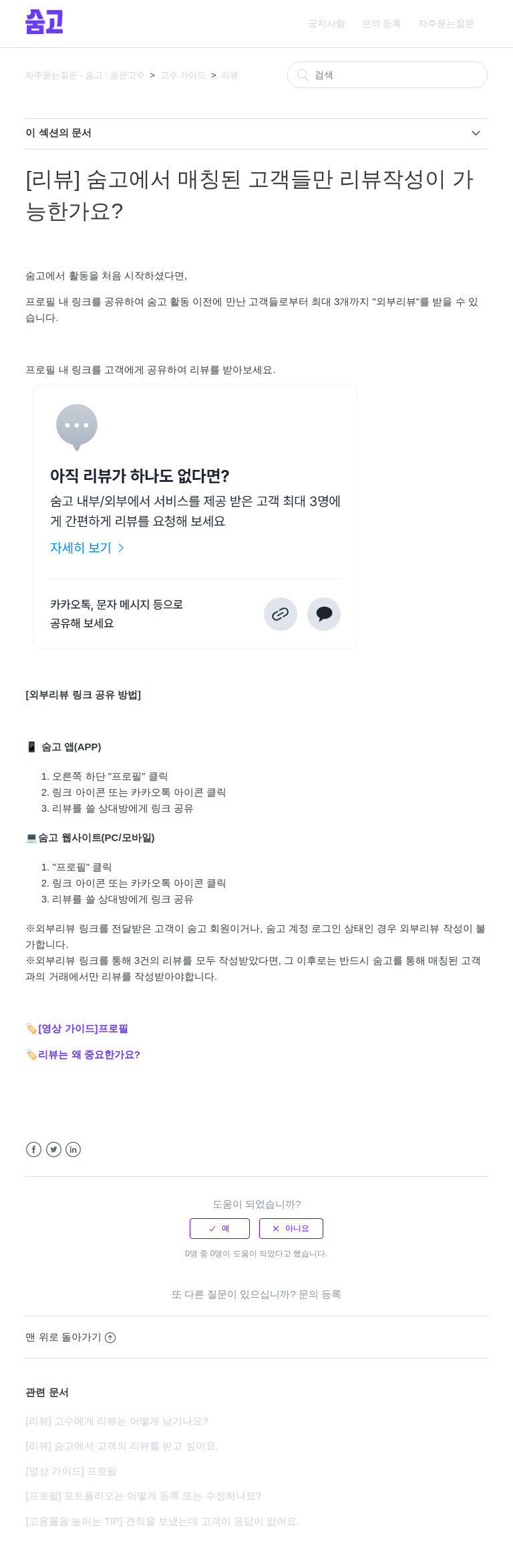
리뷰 (229, 75)
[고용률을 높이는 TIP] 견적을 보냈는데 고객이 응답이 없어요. (162, 1521)
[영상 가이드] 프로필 (71, 1471)
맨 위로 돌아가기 (70, 1336)
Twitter (53, 1149)
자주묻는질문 (446, 23)
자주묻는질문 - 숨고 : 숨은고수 (84, 75)
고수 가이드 (183, 75)
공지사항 (326, 23)
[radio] (220, 1228)
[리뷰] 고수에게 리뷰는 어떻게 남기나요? (116, 1421)
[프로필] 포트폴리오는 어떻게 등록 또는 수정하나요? (143, 1495)
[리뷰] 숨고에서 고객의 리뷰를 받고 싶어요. (121, 1445)
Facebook (33, 1149)
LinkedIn (73, 1149)
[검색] (387, 74)
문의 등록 (382, 23)
